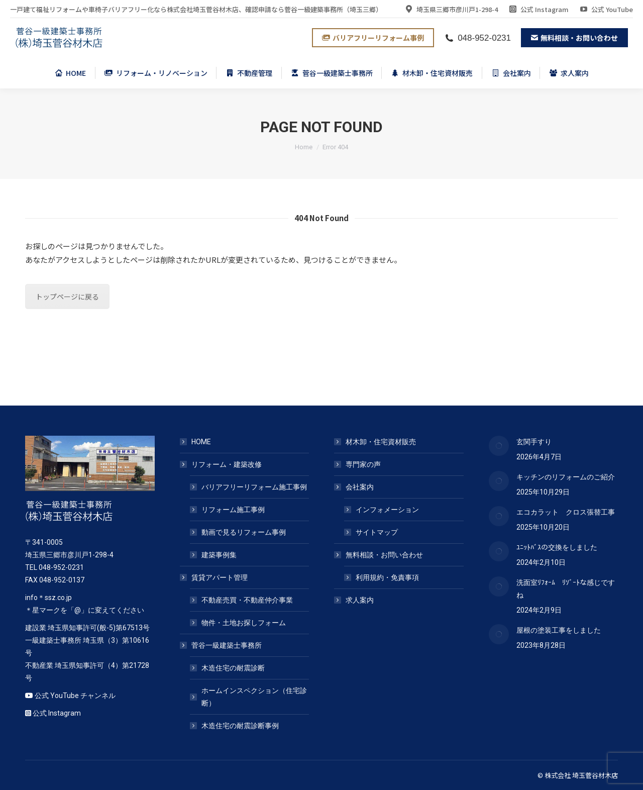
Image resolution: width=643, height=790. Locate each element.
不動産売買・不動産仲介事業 (247, 600)
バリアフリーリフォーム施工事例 (254, 487)
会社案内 (355, 487)
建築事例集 (219, 555)
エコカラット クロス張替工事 (565, 512)
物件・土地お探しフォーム (243, 623)
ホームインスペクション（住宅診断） (254, 696)
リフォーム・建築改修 (221, 464)
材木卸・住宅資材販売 (381, 442)
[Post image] (499, 446)
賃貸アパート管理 (214, 577)
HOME (201, 442)
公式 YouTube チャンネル (75, 696)
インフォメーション (387, 510)
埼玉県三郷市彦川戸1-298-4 (451, 9)
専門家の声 (363, 464)
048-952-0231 (477, 38)
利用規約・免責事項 (387, 577)
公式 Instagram (538, 9)
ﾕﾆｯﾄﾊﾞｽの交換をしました (556, 547)
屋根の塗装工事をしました (558, 630)
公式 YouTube (606, 9)
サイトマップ (377, 532)
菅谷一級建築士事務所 (221, 645)
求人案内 (360, 600)
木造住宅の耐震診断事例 (240, 726)
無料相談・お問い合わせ (379, 555)
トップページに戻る (67, 296)
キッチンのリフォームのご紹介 (565, 477)
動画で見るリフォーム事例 (243, 532)
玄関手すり (534, 442)
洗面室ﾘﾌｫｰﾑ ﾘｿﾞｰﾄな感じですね (565, 588)
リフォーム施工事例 (233, 510)
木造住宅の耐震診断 (233, 668)
